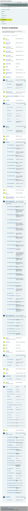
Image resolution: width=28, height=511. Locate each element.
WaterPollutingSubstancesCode (12, 333)
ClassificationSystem (12, 447)
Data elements (4, 15)
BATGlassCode (11, 233)
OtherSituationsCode (12, 278)
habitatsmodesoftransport (12, 179)
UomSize (10, 475)
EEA (6, 1)
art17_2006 (8, 51)
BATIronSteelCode (12, 241)
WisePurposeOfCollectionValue (12, 492)
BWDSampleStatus (12, 442)
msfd (7, 368)
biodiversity (8, 63)
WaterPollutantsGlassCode (12, 304)
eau (9, 396)
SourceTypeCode (12, 295)
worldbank (8, 497)
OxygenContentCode (12, 282)
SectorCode (11, 293)
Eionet (6, 7)
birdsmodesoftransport (12, 155)
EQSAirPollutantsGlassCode (12, 258)
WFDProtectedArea (12, 483)
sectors (10, 365)
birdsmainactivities (12, 148)
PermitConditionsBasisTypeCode (12, 285)
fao (6, 103)
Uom (9, 470)
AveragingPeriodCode (12, 219)
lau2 (6, 348)
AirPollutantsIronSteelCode (12, 214)
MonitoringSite (11, 460)
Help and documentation (6, 9)
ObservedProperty (12, 462)
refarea (10, 115)
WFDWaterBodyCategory (12, 487)
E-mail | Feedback (5, 507)
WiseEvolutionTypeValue (12, 490)
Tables (3, 13)
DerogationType (12, 322)
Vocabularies (4, 19)
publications (8, 376)
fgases (7, 126)
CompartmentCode (12, 248)
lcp (6, 355)
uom (7, 430)
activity (10, 84)
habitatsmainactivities (12, 172)
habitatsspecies (12, 183)
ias (6, 189)
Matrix (10, 458)
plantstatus (11, 362)
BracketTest (11, 391)
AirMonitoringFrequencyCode (12, 206)
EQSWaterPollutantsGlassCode (12, 269)
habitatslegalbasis (12, 168)
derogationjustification (12, 162)
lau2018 (7, 351)
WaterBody (11, 478)
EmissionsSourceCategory (12, 453)
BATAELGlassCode (12, 222)
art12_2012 (8, 42)
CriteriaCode (11, 252)
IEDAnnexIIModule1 (10, 197)
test (6, 386)
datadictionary (9, 72)
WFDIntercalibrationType (12, 480)
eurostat (7, 100)
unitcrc (10, 121)
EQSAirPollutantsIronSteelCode (12, 262)
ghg (6, 139)
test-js (10, 407)
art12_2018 (8, 47)
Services (3, 21)
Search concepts (14, 35)
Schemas (3, 17)
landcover (8, 342)
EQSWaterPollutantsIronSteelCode (12, 273)
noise (7, 373)
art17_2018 (8, 59)
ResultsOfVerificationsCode (12, 325)
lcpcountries (11, 359)
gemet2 (7, 136)
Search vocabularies (7, 35)
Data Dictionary (10, 7)
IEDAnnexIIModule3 (10, 201)
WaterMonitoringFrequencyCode (12, 301)
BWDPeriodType (12, 440)
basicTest (10, 389)
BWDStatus (11, 445)
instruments (11, 186)
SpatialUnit (11, 468)
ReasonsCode (11, 288)
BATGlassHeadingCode (12, 236)
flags (10, 110)
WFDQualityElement (12, 485)
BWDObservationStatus (12, 437)
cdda (7, 66)
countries (10, 130)
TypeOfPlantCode (12, 328)
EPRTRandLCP (9, 91)
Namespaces (4, 23)
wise (7, 433)
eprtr (7, 80)
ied (6, 192)
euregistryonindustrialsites (11, 96)
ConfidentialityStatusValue (12, 449)
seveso (7, 382)
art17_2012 (8, 55)
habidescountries (12, 165)
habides (7, 142)
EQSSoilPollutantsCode (12, 266)
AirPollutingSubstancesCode (12, 319)
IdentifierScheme (12, 456)
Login (19, 2)
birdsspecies (11, 159)
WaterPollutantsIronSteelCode (12, 309)
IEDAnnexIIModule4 (10, 315)
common (8, 69)
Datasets (3, 11)
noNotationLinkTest (12, 404)
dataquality (8, 77)
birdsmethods (11, 151)
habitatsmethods (12, 175)
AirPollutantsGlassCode (12, 209)
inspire (7, 337)
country (10, 499)
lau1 (6, 345)
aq (6, 38)
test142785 (11, 409)
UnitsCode (11, 298)
